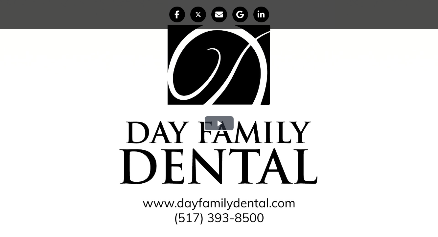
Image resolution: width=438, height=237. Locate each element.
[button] (177, 14)
